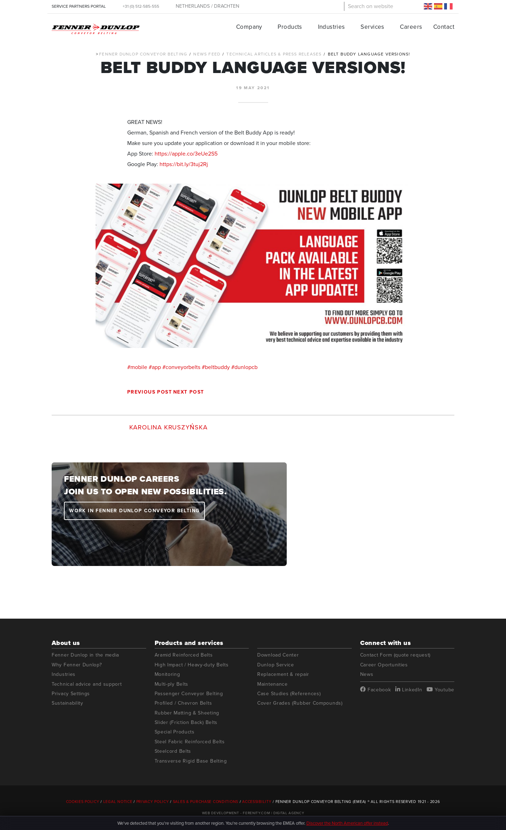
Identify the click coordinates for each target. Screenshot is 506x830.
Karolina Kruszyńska (168, 427)
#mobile (137, 367)
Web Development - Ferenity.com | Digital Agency (253, 813)
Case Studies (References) (289, 693)
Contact (443, 26)
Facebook (375, 689)
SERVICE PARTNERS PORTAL (79, 6)
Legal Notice (117, 801)
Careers (411, 26)
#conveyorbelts (181, 367)
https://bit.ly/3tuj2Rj (184, 164)
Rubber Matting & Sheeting (187, 713)
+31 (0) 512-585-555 (141, 6)
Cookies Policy (82, 801)
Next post (188, 392)
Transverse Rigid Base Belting (191, 761)
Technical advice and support (87, 684)
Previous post (149, 392)
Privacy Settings (71, 693)
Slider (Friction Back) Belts (186, 722)
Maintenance (272, 684)
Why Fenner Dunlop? (77, 664)
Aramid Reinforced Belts (184, 655)
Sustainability (67, 703)
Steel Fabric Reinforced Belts (190, 741)
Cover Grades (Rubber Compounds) (300, 703)
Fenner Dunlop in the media (85, 655)
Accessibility (256, 801)
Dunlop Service (275, 664)
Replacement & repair (283, 674)
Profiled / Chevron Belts (183, 703)
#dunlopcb (244, 367)
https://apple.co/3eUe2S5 (186, 154)
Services (372, 26)
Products (290, 26)
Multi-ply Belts (172, 684)
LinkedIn (408, 689)
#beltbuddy (216, 367)
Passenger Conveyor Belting (189, 693)
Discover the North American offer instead (347, 823)
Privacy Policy (152, 801)
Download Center (278, 655)
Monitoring (167, 674)
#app (155, 367)
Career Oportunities (384, 664)
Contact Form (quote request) (395, 655)
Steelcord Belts (173, 751)
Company (249, 26)
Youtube (440, 689)
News (367, 674)
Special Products (175, 732)
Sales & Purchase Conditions (205, 801)
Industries (331, 26)
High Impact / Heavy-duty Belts (192, 664)
